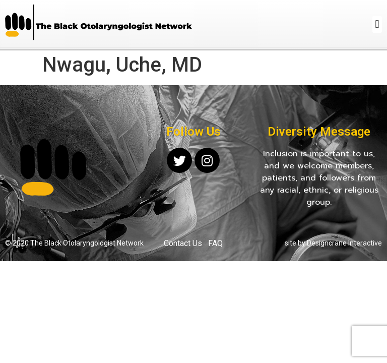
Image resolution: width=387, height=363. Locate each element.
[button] (377, 24)
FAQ (215, 243)
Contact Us (183, 243)
